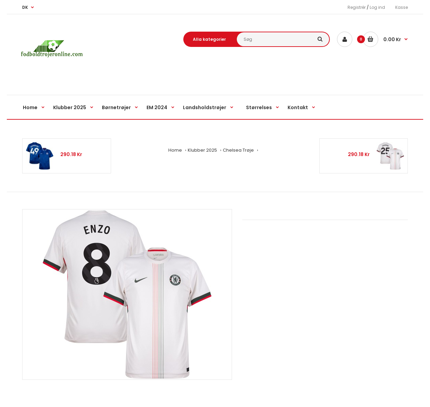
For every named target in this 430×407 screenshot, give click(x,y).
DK (25, 7)
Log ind (377, 7)
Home (175, 150)
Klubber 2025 (202, 150)
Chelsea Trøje (238, 150)
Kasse (401, 7)
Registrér (357, 7)
